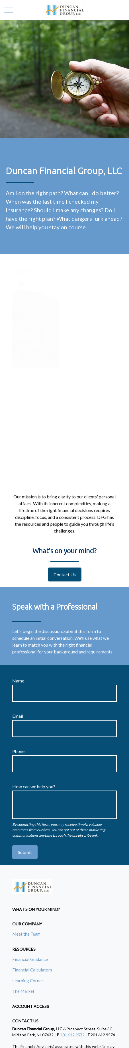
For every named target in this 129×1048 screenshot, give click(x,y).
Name (18, 680)
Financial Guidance (30, 959)
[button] (36, 909)
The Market (23, 991)
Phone (18, 751)
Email (17, 716)
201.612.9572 (72, 1034)
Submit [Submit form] (25, 852)
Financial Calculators (32, 969)
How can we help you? (33, 786)
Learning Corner (27, 980)
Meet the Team (26, 933)
